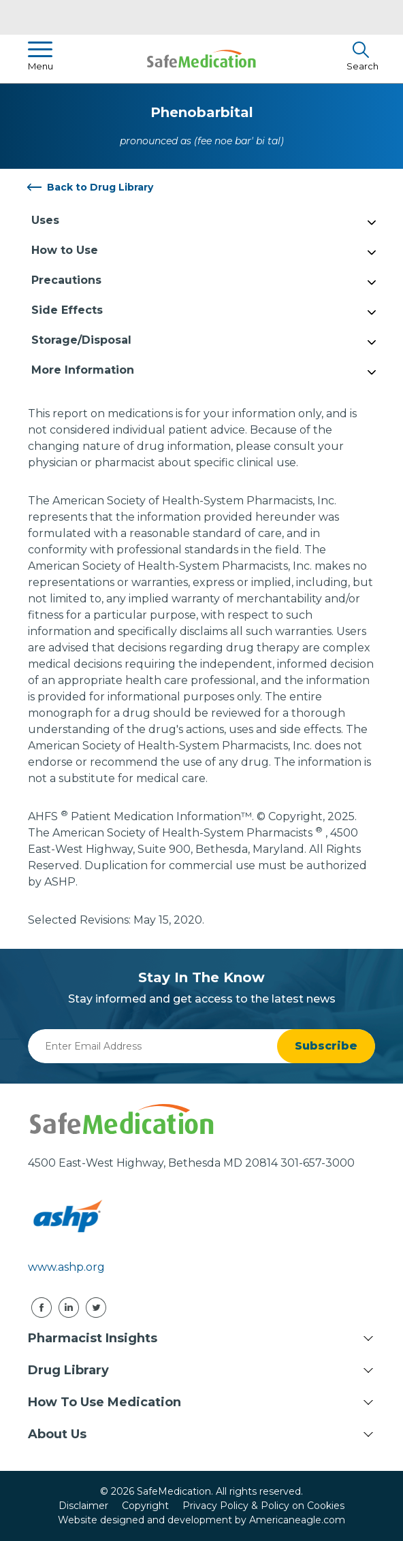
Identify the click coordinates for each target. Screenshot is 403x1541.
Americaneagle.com (297, 1520)
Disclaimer (83, 1505)
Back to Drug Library (100, 187)
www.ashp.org (66, 1267)
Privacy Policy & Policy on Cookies (263, 1505)
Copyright (145, 1505)
